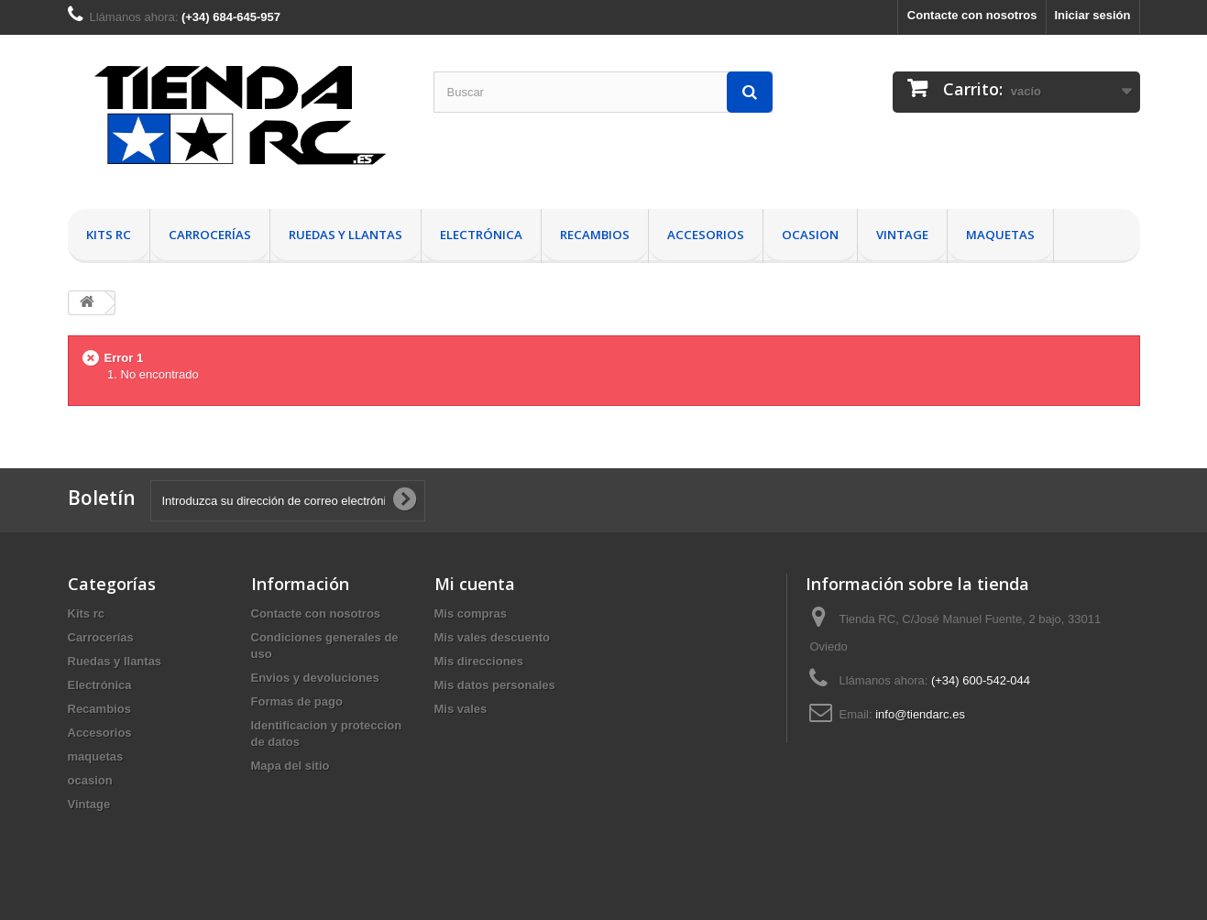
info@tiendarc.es (920, 714)
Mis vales (461, 709)
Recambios (595, 234)
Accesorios (705, 234)
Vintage (902, 234)
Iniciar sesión (1092, 15)
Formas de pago (297, 701)
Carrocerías (210, 234)
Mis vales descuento (492, 637)
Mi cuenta (474, 584)
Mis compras (470, 613)
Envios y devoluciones (315, 678)
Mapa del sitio (290, 765)
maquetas (1000, 234)
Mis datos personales (494, 685)
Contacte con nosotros (972, 15)
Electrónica (481, 234)
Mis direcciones (479, 661)
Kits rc (108, 234)
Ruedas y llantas (345, 234)
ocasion (810, 234)
